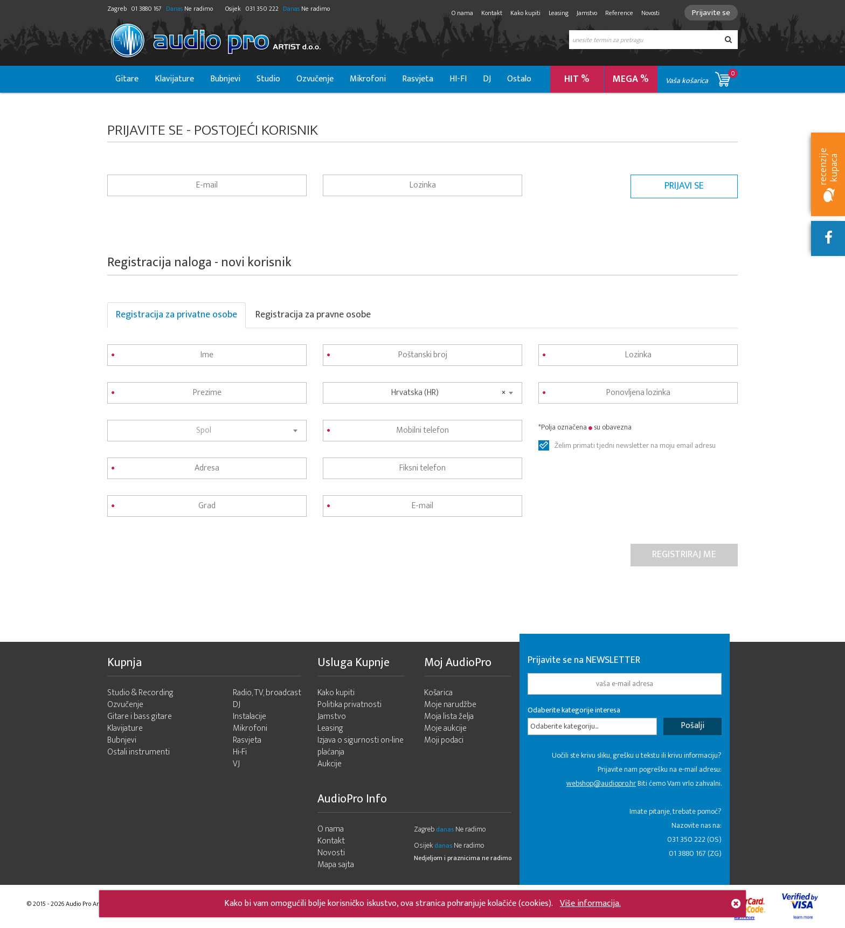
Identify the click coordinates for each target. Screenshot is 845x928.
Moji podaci (443, 740)
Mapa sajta (335, 864)
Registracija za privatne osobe (176, 315)
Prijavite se (711, 12)
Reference (619, 13)
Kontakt (491, 13)
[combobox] (207, 430)
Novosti (650, 13)
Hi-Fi (240, 752)
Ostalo (519, 79)
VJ (236, 764)
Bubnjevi (225, 79)
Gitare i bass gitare (139, 716)
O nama (462, 13)
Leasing (559, 13)
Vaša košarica (702, 77)
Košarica (438, 692)
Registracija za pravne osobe (313, 315)
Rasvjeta (417, 79)
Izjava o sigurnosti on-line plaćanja (360, 746)
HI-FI (458, 79)
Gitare (126, 79)
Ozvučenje (315, 79)
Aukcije (329, 764)
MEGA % (631, 79)
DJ (487, 79)
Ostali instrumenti (138, 752)
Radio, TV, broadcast (267, 692)
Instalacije (249, 716)
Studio (268, 79)
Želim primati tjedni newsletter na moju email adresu (635, 445)
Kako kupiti (525, 13)
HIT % (577, 79)
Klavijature (174, 79)
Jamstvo (587, 13)
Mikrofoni (368, 79)
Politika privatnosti (349, 704)
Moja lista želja (449, 716)
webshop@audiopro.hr (601, 783)
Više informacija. (590, 903)
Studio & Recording (140, 692)
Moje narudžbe (450, 704)
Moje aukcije (445, 728)
